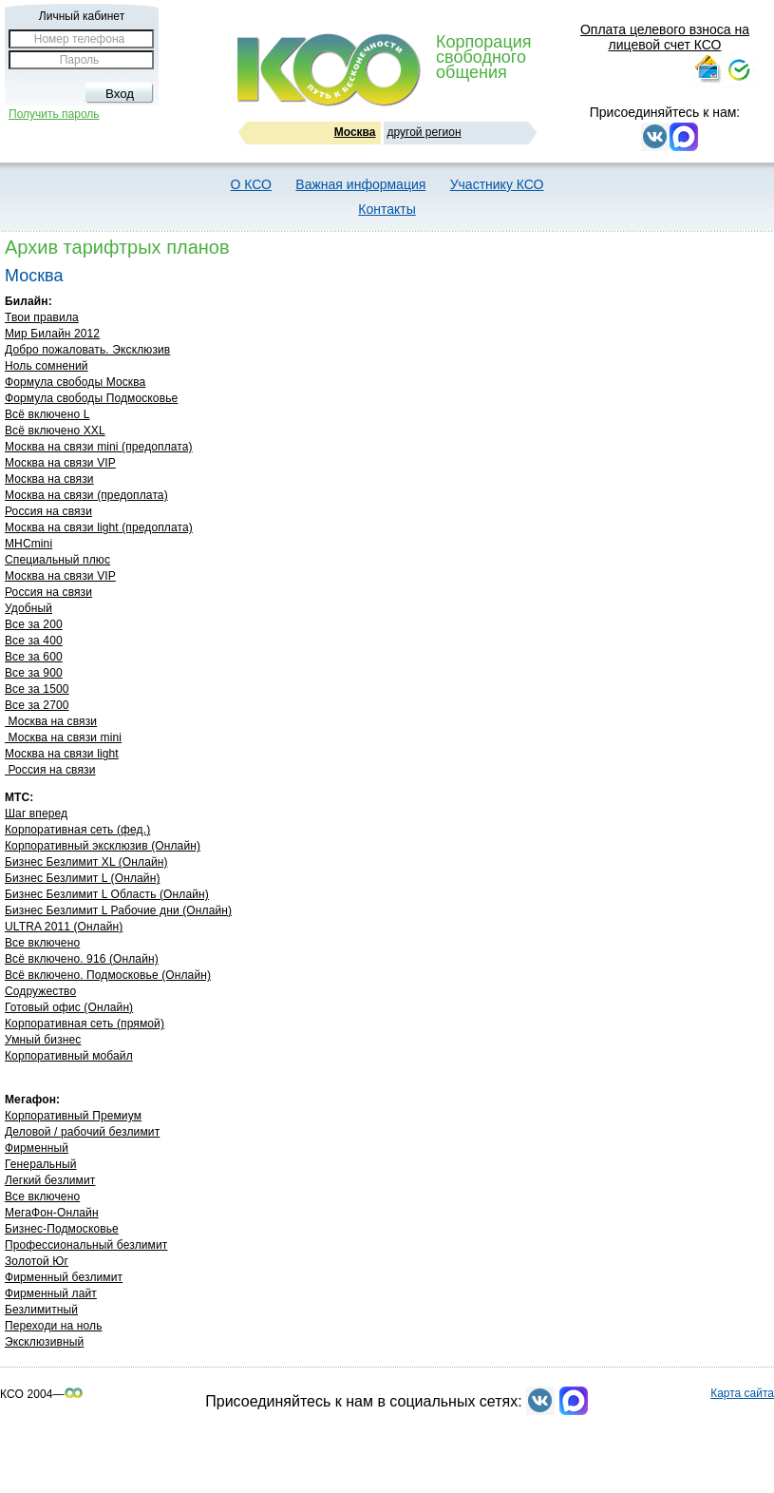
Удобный (28, 608)
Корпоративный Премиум (73, 1115)
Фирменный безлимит (64, 1277)
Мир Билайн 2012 (52, 333)
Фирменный (36, 1148)
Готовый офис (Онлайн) (69, 1007)
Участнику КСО (497, 184)
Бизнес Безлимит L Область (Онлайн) (107, 894)
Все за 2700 (37, 705)
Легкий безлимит (50, 1180)
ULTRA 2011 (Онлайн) (64, 926)
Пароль (80, 60)
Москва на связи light (62, 753)
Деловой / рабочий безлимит (82, 1132)
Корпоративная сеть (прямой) (84, 1023)
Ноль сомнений (46, 366)
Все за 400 (34, 640)
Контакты (386, 209)
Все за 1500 (37, 689)
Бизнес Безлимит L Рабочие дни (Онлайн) (118, 910)
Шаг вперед (36, 813)
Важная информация (360, 184)
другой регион (424, 132)
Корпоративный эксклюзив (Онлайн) (102, 845)
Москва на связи (49, 479)
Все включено (42, 942)
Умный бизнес (43, 1039)
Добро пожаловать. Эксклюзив (87, 349)
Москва (355, 132)
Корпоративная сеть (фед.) (77, 829)
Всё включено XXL (55, 430)
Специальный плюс (57, 559)
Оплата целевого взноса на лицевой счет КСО (664, 37)
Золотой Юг (36, 1261)
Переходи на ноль (54, 1325)
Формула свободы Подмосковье (91, 398)
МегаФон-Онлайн (52, 1212)
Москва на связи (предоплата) (86, 495)
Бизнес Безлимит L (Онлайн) (82, 878)
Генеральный (41, 1164)
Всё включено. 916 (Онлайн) (82, 959)
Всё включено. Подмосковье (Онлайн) (108, 975)
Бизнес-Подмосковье (62, 1228)
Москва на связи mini (63, 737)
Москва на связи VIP (60, 462)
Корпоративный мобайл (69, 1055)
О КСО (251, 184)
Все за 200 (34, 624)
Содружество (40, 991)
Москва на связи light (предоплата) (99, 527)
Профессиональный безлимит (86, 1245)
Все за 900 (34, 673)
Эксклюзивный (44, 1342)
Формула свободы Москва (75, 382)
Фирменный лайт (51, 1293)
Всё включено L (47, 414)
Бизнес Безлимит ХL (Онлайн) (86, 862)
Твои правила (42, 317)
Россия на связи (48, 511)
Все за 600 (34, 656)
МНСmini (28, 543)
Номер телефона (79, 39)
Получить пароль (54, 114)
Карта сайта (742, 1393)
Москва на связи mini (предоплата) (99, 446)
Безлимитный (41, 1309)
